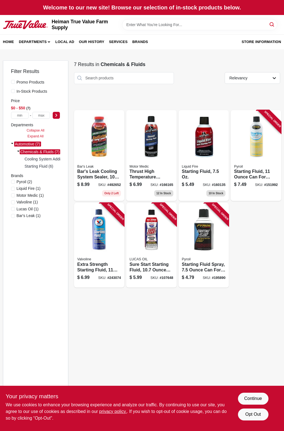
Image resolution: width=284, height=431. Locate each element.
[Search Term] (199, 24)
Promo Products (30, 82)
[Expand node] (12, 144)
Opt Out (253, 414)
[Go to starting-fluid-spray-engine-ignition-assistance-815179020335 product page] (204, 245)
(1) (28, 188)
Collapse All (35, 130)
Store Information (261, 42)
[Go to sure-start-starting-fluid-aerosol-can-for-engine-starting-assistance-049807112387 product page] (151, 245)
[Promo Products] (13, 82)
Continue (253, 398)
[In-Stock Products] (13, 91)
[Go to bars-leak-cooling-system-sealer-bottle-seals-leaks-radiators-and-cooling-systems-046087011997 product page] (99, 155)
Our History (91, 42)
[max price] (41, 115)
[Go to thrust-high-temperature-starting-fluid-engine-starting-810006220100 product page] (151, 155)
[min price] (20, 115)
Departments (33, 42)
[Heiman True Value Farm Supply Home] (25, 24)
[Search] (272, 24)
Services (118, 42)
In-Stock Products (32, 91)
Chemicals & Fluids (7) (40, 152)
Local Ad (64, 42)
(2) (24, 182)
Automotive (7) (27, 144)
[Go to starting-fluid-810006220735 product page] (204, 155)
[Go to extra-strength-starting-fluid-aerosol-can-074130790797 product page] (99, 245)
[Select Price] (56, 115)
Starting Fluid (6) (39, 166)
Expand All (35, 136)
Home (8, 42)
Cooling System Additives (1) (49, 159)
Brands (140, 42)
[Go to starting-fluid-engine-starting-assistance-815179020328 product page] (256, 155)
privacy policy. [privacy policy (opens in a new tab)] (113, 411)
